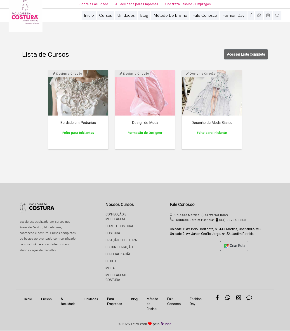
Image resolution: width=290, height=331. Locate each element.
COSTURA (113, 233)
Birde (166, 324)
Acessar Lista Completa (246, 54)
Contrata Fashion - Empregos (189, 4)
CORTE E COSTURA (119, 226)
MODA (110, 268)
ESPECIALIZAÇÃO (118, 254)
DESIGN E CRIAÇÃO (119, 247)
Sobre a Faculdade (92, 4)
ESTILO (111, 261)
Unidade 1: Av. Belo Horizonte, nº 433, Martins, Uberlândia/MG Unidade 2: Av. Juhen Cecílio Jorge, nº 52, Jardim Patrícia (215, 231)
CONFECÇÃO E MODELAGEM (116, 217)
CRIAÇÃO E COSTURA (121, 240)
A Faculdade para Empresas (136, 4)
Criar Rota (234, 246)
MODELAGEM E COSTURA (116, 277)
